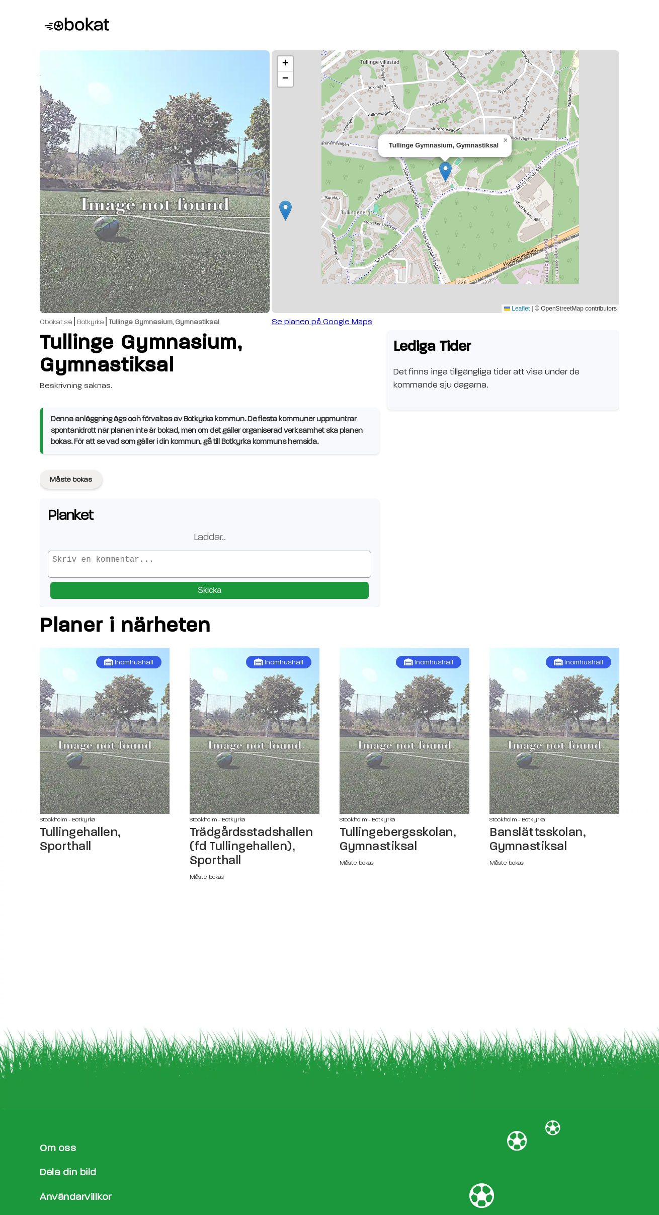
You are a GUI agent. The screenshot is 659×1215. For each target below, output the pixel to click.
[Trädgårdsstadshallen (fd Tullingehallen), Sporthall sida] (254, 735)
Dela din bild (68, 1172)
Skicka (209, 594)
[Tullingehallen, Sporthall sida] (105, 735)
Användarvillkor (76, 1196)
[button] (445, 172)
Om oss (58, 1148)
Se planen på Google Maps (322, 321)
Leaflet (517, 308)
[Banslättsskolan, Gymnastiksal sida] (554, 735)
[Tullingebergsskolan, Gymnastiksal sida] (404, 735)
